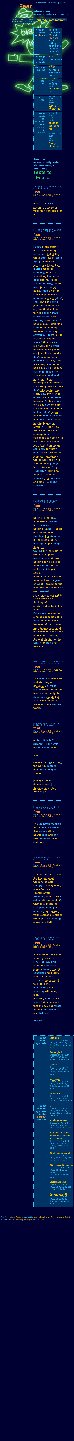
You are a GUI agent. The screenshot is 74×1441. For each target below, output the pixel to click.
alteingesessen (59, 1120)
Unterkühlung (58, 1182)
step (54, 980)
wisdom (38, 882)
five (60, 452)
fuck (43, 368)
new (35, 646)
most (36, 587)
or (41, 327)
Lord (55, 874)
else (53, 294)
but (49, 254)
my (55, 250)
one (39, 517)
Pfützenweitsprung (61, 1165)
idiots (47, 353)
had (35, 368)
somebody (39, 375)
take (36, 463)
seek (48, 261)
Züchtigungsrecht (61, 1153)
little (44, 305)
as (49, 257)
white (36, 257)
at (43, 246)
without (47, 430)
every (48, 980)
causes (37, 762)
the (45, 203)
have (50, 379)
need (43, 357)
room (57, 441)
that (47, 360)
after (52, 958)
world (36, 708)
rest (40, 704)
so (39, 250)
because (49, 298)
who (57, 390)
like (42, 390)
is (41, 203)
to (43, 261)
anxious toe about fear (55, 126)
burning (54, 635)
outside (38, 532)
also (36, 700)
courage (38, 434)
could (58, 617)
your (36, 210)
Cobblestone (41, 788)
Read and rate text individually (47, 195)
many (42, 700)
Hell (49, 922)
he (49, 598)
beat (59, 210)
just (35, 305)
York (60, 678)
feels (36, 521)
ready (56, 368)
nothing (38, 382)
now (47, 320)
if (53, 257)
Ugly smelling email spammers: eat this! (28, 1220)
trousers (55, 1064)
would (50, 584)
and (51, 459)
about (51, 305)
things (37, 312)
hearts (37, 693)
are (35, 353)
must (46, 324)
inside (49, 517)
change (46, 554)
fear (42, 210)
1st (43, 1002)
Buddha (54, 1038)
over (57, 762)
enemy (37, 207)
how (36, 415)
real (35, 569)
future (37, 265)
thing (54, 587)
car (46, 958)
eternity (38, 922)
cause (47, 617)
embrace (38, 842)
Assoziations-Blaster (13, 1217)
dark (57, 896)
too (60, 283)
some (48, 349)
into (35, 467)
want (53, 290)
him (50, 624)
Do (45, 885)
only (53, 693)
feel (52, 954)
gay (42, 404)
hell (44, 635)
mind (36, 609)
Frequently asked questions (51, 19)
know (54, 207)
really (57, 353)
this (45, 342)
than (36, 565)
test (53, 357)
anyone (45, 294)
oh (52, 404)
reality (55, 973)
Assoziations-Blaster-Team (44, 1217)
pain (47, 620)
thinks (47, 309)
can (54, 210)
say (55, 331)
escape (38, 780)
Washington (46, 682)
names (50, 1002)
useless (44, 915)
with (60, 437)
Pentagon (40, 686)
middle (45, 540)
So (46, 791)
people (37, 324)
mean (36, 889)
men (48, 441)
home (36, 290)
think (53, 324)
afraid (37, 426)
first (46, 463)
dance (46, 423)
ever (36, 591)
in (34, 419)
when (36, 918)
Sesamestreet (41, 784)
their (36, 547)
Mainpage (18, 19)
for (48, 345)
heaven (56, 576)
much (45, 250)
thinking (38, 602)
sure (58, 404)
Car (53, 788)
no (56, 279)
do (54, 445)
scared (37, 892)
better (56, 561)
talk (57, 335)
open (46, 628)
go (52, 268)
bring (51, 470)
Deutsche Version (22, 21)
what (58, 305)
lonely (42, 364)
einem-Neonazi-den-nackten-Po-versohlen (60, 1135)
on (43, 478)
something (39, 276)
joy (55, 467)
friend (50, 265)
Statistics (30, 19)
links (47, 780)
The (35, 678)
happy (41, 345)
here (45, 459)
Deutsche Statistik (63, 1217)
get (53, 569)
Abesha (38, 791)
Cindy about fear (55, 107)
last (35, 994)
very (53, 316)
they (60, 386)
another (51, 474)
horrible (45, 587)
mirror (54, 246)
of (44, 532)
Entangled (56, 1052)
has (57, 265)
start (36, 958)
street (54, 969)
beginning (44, 878)
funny (41, 408)
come (53, 437)
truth (58, 558)
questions (56, 915)
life (56, 540)
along (36, 965)
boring (42, 386)
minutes (38, 456)
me (44, 268)
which (49, 272)
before (44, 279)
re (47, 918)
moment (57, 551)
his (60, 606)
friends (56, 393)
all (52, 762)
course (50, 900)
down (51, 639)
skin (36, 838)
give (49, 382)
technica (55, 1093)
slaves (37, 773)
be (40, 459)
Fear (36, 203)
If (44, 207)
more (58, 907)
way (53, 360)
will (35, 459)
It (59, 969)
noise (39, 617)
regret (55, 911)
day (46, 1006)
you (47, 207)
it (34, 214)
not (35, 250)
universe (55, 1079)
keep (48, 338)
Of (43, 900)
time (60, 631)
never (56, 276)
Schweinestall (58, 1194)
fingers (37, 474)
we (58, 998)
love (36, 769)
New (53, 678)
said (51, 882)
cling (48, 426)
